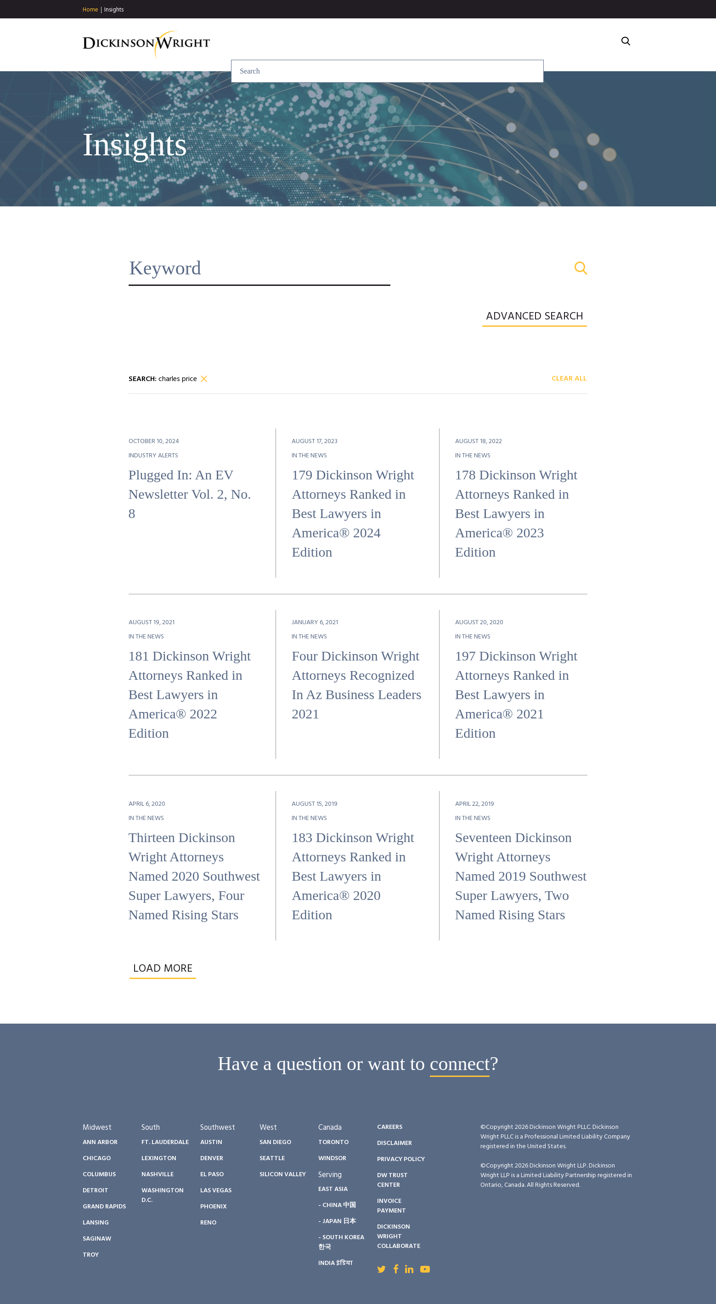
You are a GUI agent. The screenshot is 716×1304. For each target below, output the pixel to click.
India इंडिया (335, 1263)
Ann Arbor (100, 1142)
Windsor (332, 1158)
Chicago (97, 1158)
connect (460, 1063)
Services (328, 45)
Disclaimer (394, 1143)
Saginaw (97, 1239)
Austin (211, 1142)
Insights (114, 10)
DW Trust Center (392, 1180)
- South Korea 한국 (341, 1242)
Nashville (157, 1174)
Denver (211, 1158)
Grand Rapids (104, 1207)
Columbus (99, 1174)
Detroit (95, 1191)
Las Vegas (215, 1191)
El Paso (212, 1174)
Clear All (569, 379)
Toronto (333, 1142)
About (595, 45)
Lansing (96, 1223)
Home (90, 10)
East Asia (333, 1189)
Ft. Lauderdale (165, 1142)
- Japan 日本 (337, 1221)
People (434, 45)
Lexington (158, 1158)
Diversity (488, 45)
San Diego (275, 1142)
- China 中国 (337, 1205)
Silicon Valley (282, 1174)
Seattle (272, 1158)
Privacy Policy (401, 1159)
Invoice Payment (391, 1206)
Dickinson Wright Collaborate (398, 1236)
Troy (91, 1255)
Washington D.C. (162, 1195)
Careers (544, 45)
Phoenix (213, 1207)
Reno (208, 1223)
